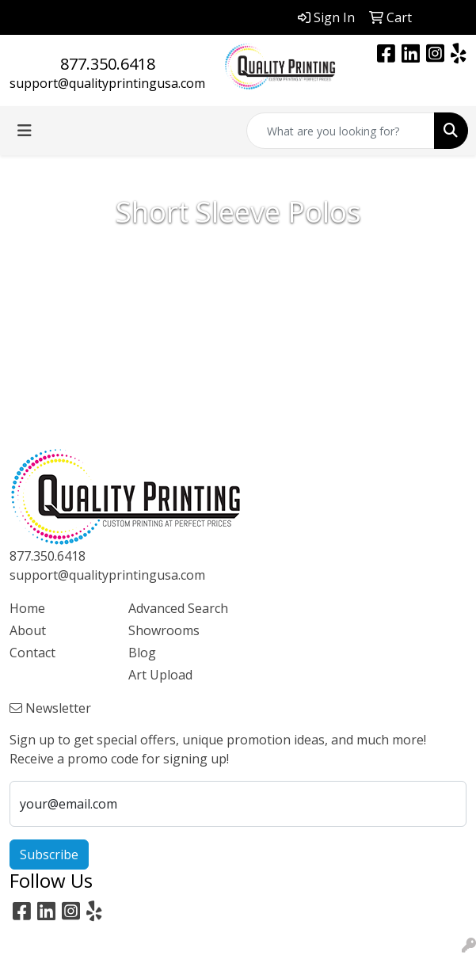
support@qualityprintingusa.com (107, 83)
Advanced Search (178, 608)
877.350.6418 (107, 63)
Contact (32, 652)
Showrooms (164, 630)
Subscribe (49, 854)
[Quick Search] (340, 130)
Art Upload (160, 674)
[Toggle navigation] (24, 131)
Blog (142, 652)
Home (27, 608)
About (28, 630)
